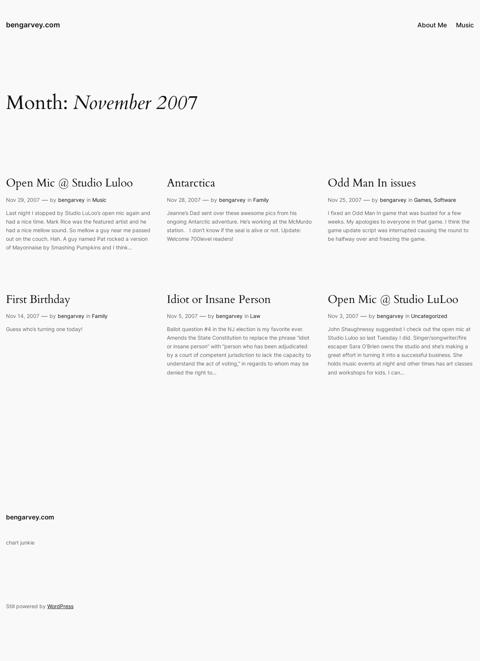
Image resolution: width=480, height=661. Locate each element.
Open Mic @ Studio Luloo (69, 183)
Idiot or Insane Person (219, 300)
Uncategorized (429, 316)
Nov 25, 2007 (345, 200)
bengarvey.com (33, 24)
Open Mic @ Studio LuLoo (393, 300)
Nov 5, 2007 (182, 316)
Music (99, 200)
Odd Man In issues (372, 183)
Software (445, 200)
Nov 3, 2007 (343, 316)
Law (255, 316)
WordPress (60, 606)
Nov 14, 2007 (22, 316)
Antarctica (191, 183)
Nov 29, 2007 (23, 200)
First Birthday (38, 300)
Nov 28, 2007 (184, 200)
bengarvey (71, 200)
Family (261, 200)
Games (422, 200)
